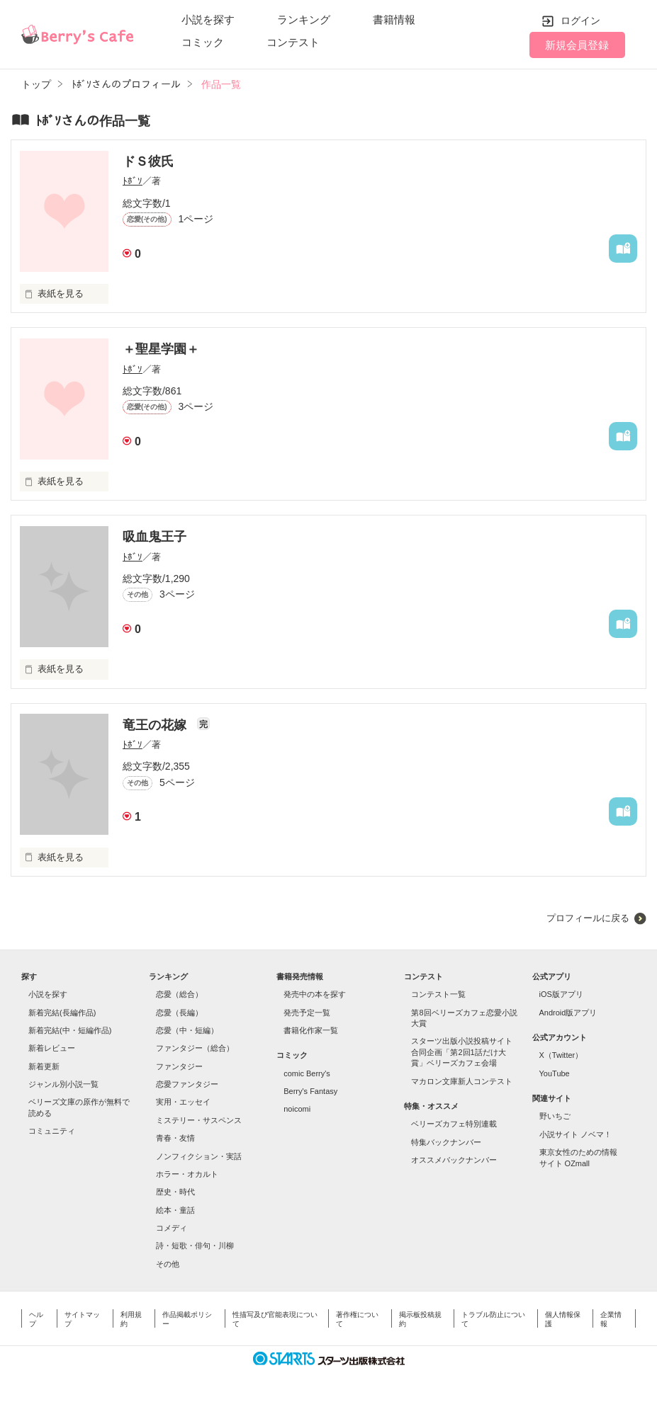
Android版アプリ (568, 1012)
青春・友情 (175, 1138)
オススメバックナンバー (454, 1160)
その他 (167, 1264)
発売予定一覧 (306, 1012)
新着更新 (44, 1066)
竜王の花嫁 (156, 725)
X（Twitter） (561, 1055)
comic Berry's (306, 1073)
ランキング (303, 19)
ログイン (580, 20)
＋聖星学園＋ (161, 349)
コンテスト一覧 (438, 994)
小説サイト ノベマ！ (575, 1134)
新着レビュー (51, 1048)
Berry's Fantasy (310, 1091)
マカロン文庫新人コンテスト (461, 1081)
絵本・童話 (175, 1210)
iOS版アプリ (561, 994)
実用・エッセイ (183, 1102)
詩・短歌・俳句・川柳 (195, 1245)
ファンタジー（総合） (195, 1048)
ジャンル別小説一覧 (63, 1084)
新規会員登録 (577, 45)
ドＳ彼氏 (148, 161)
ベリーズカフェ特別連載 (454, 1123)
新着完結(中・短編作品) (69, 1030)
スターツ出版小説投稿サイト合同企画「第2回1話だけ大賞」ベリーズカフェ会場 (461, 1052)
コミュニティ (51, 1131)
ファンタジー (179, 1066)
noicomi (296, 1109)
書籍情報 (394, 19)
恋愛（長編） (179, 1012)
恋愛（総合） (179, 994)
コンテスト (293, 42)
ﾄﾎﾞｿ (132, 181)
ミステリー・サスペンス (199, 1120)
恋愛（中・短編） (187, 1030)
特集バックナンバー (446, 1142)
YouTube (554, 1073)
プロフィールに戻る (587, 918)
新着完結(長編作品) (62, 1012)
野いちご (555, 1116)
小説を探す (208, 19)
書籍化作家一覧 (310, 1030)
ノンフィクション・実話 (199, 1156)
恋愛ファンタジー (187, 1084)
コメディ (171, 1228)
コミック (202, 42)
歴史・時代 (175, 1191)
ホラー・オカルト (187, 1174)
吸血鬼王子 (154, 537)
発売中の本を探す (314, 994)
